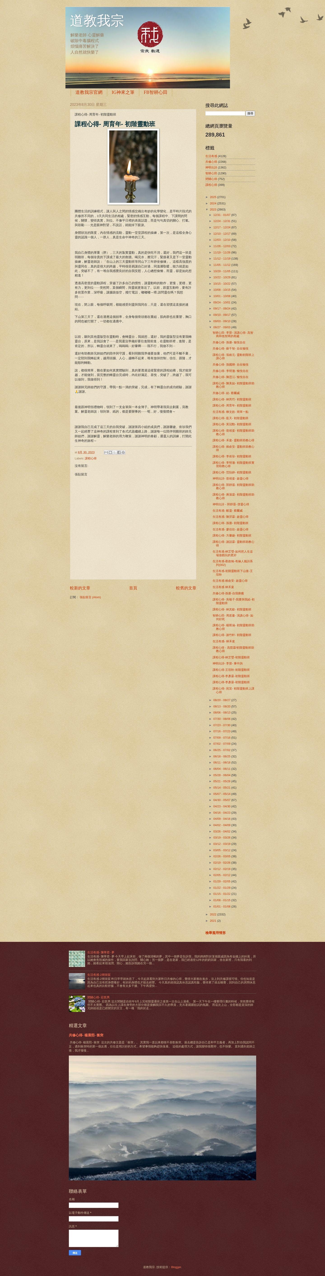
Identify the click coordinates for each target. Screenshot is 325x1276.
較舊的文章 (186, 588)
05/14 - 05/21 (222, 787)
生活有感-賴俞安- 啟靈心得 (230, 580)
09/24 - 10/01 (222, 302)
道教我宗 (97, 20)
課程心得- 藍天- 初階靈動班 (230, 418)
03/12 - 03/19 (222, 844)
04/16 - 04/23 (222, 812)
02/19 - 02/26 (222, 862)
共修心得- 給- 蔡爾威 (226, 393)
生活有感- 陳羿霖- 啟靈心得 (230, 516)
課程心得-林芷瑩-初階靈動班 (231, 657)
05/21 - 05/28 (222, 781)
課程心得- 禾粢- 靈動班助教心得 (233, 440)
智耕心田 (211, 173)
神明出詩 (211, 167)
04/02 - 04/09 (222, 825)
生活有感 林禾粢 (223, 587)
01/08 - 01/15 (222, 900)
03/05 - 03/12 (222, 850)
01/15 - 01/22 (222, 894)
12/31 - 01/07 (222, 215)
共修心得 (211, 161)
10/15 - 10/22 (222, 283)
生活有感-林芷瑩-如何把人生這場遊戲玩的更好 (233, 553)
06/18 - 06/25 (222, 756)
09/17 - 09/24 (222, 308)
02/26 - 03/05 (222, 856)
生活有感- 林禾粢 (224, 641)
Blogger (176, 1267)
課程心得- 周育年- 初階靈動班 (232, 405)
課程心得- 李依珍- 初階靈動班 (232, 456)
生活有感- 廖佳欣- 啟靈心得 (230, 529)
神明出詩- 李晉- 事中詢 (228, 663)
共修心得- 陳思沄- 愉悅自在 (230, 377)
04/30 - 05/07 (222, 800)
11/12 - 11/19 (222, 258)
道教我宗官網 (88, 92)
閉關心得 (211, 179)
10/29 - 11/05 (222, 271)
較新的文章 (80, 588)
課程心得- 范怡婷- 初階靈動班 (232, 472)
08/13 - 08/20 (222, 706)
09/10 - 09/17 (222, 315)
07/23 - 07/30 (222, 725)
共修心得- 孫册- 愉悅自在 (229, 342)
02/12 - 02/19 (222, 869)
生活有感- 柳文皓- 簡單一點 (230, 412)
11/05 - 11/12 (222, 265)
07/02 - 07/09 (222, 743)
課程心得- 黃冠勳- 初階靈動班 (232, 424)
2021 (213, 920)
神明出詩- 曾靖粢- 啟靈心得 (230, 478)
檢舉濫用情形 (215, 933)
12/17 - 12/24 (222, 227)
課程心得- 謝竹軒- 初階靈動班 (232, 635)
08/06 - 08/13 (222, 712)
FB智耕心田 (155, 92)
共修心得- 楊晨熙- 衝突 (86, 1035)
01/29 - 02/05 (222, 881)
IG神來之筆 (123, 92)
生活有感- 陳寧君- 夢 (100, 952)
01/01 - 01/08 (222, 906)
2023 (213, 209)
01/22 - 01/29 (222, 887)
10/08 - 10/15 (222, 289)
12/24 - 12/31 (222, 221)
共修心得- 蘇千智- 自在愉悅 (230, 348)
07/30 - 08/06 (222, 719)
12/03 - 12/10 (222, 239)
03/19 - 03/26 (222, 837)
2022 (213, 914)
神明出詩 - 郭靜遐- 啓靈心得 (231, 504)
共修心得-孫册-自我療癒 (228, 593)
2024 (213, 203)
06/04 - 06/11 (222, 768)
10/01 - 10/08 (222, 296)
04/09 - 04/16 (222, 818)
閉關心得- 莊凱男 (98, 997)
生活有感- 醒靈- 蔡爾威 (228, 510)
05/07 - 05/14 (222, 794)
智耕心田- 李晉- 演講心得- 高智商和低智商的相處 (233, 334)
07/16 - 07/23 (222, 731)
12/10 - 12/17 (222, 233)
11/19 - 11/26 (222, 252)
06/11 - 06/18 (222, 762)
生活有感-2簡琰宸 (98, 974)
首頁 (133, 588)
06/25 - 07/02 (222, 750)
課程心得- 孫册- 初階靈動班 (230, 523)
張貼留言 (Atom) (90, 597)
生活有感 (211, 156)
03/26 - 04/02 (222, 831)
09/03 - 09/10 (222, 321)
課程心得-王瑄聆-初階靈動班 (231, 669)
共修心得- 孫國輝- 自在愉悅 (230, 364)
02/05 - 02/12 (222, 875)
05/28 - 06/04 (222, 775)
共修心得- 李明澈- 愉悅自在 (230, 371)
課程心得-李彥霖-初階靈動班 (231, 676)
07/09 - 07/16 (222, 737)
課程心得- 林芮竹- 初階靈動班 (232, 399)
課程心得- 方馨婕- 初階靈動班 (232, 535)
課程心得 (91, 458)
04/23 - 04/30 (222, 806)
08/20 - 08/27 (222, 700)
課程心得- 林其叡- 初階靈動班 (232, 609)
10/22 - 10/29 (222, 277)
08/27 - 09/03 (222, 327)
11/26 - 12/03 (222, 246)
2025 (213, 197)
